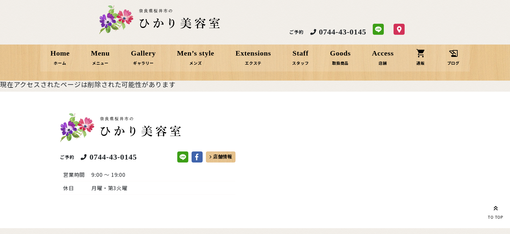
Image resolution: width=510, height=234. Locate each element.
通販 (419, 63)
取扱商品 (340, 63)
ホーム (61, 63)
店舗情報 (222, 157)
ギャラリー (144, 63)
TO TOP (495, 211)
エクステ (253, 63)
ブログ (452, 63)
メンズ (196, 63)
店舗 (382, 63)
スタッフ (300, 63)
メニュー (101, 63)
